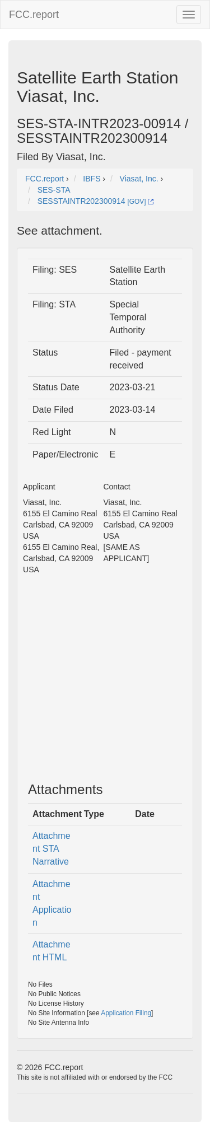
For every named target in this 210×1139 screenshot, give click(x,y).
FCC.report (34, 14)
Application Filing (126, 1013)
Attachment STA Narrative (51, 848)
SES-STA (54, 189)
